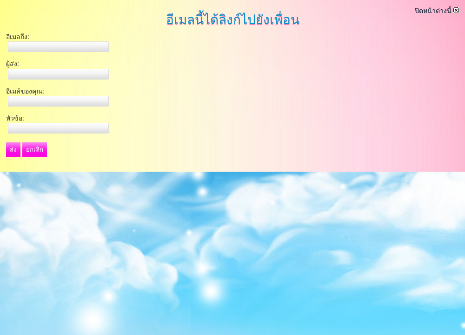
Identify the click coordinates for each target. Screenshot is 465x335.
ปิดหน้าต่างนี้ (437, 10)
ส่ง (13, 149)
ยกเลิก (34, 149)
